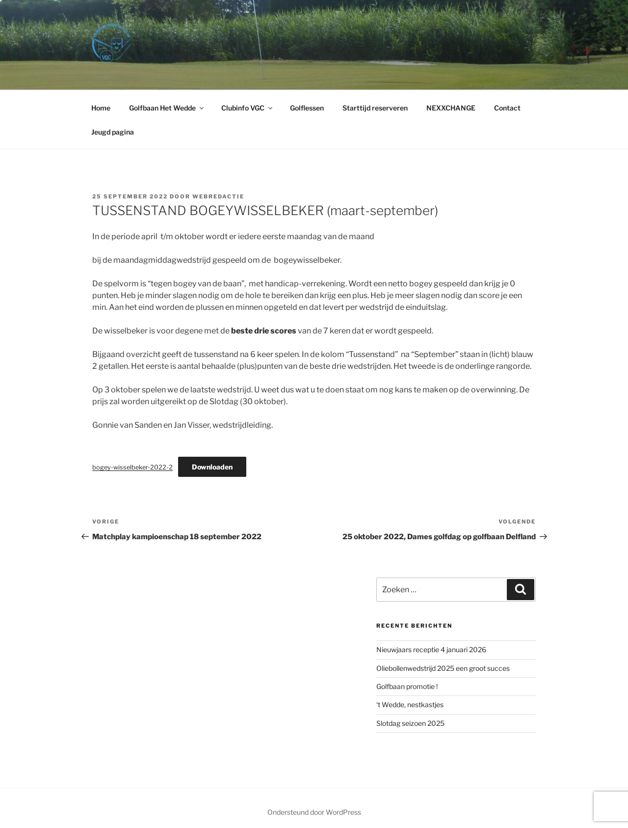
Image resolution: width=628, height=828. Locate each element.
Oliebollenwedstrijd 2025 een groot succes (443, 668)
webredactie (218, 196)
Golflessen (307, 108)
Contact (507, 108)
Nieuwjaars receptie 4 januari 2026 (431, 649)
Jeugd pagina (112, 132)
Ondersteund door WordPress (314, 812)
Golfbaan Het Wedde (167, 108)
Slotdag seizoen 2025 (410, 723)
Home (100, 108)
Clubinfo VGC (247, 108)
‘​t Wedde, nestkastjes (410, 704)
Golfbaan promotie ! (407, 686)
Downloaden (212, 467)
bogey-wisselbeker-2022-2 (132, 467)
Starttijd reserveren (375, 108)
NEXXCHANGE (450, 108)
